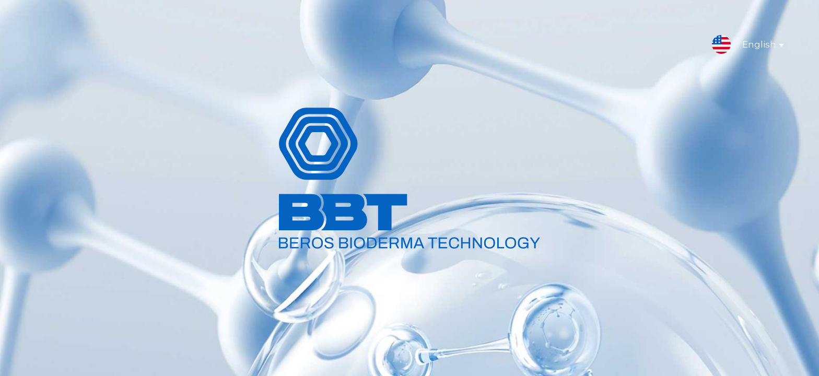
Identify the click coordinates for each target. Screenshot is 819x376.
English (754, 46)
